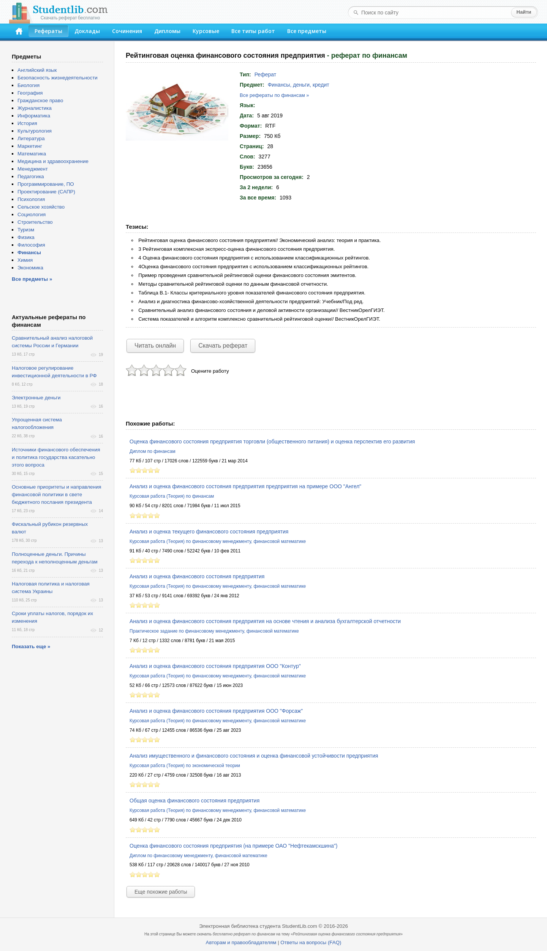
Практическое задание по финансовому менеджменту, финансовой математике (214, 631)
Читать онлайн (155, 345)
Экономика (30, 268)
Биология (28, 85)
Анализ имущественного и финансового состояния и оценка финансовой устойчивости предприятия (254, 756)
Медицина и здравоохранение (53, 161)
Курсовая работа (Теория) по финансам (172, 496)
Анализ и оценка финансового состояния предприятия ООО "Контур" (215, 666)
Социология (31, 214)
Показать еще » (31, 646)
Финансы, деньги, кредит (298, 85)
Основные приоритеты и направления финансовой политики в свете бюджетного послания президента (56, 494)
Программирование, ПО (45, 184)
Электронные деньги (36, 397)
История (27, 123)
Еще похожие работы (160, 892)
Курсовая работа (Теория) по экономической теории (185, 765)
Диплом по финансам (152, 451)
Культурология (34, 131)
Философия (31, 245)
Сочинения (127, 31)
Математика (31, 154)
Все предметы (306, 31)
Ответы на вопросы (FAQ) (310, 942)
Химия (25, 260)
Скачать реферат (222, 345)
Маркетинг (29, 146)
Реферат (266, 74)
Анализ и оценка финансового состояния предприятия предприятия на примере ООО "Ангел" (245, 486)
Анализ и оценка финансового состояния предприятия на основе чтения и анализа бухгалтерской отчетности (265, 621)
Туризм (25, 230)
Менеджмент (32, 169)
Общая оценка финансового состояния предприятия (194, 801)
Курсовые (206, 31)
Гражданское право (40, 100)
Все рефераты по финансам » (274, 95)
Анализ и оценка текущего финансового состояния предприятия (209, 532)
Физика (26, 237)
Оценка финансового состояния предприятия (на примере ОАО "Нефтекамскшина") (233, 846)
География (30, 93)
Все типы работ (253, 31)
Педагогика (30, 176)
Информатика (33, 116)
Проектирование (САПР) (46, 192)
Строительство (35, 222)
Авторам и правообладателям (241, 942)
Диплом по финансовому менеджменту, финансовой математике (198, 855)
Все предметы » (32, 279)
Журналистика (34, 108)
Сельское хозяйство (41, 207)
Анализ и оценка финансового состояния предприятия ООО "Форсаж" (216, 711)
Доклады (87, 31)
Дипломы (167, 31)
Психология (31, 199)
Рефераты (48, 31)
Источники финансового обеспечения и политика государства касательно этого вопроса (56, 457)
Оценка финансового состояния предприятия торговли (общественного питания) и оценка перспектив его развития (272, 441)
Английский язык (37, 70)
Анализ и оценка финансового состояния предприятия (197, 576)
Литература (31, 138)
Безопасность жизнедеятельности (57, 78)
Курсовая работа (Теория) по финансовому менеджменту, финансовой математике (218, 541)
